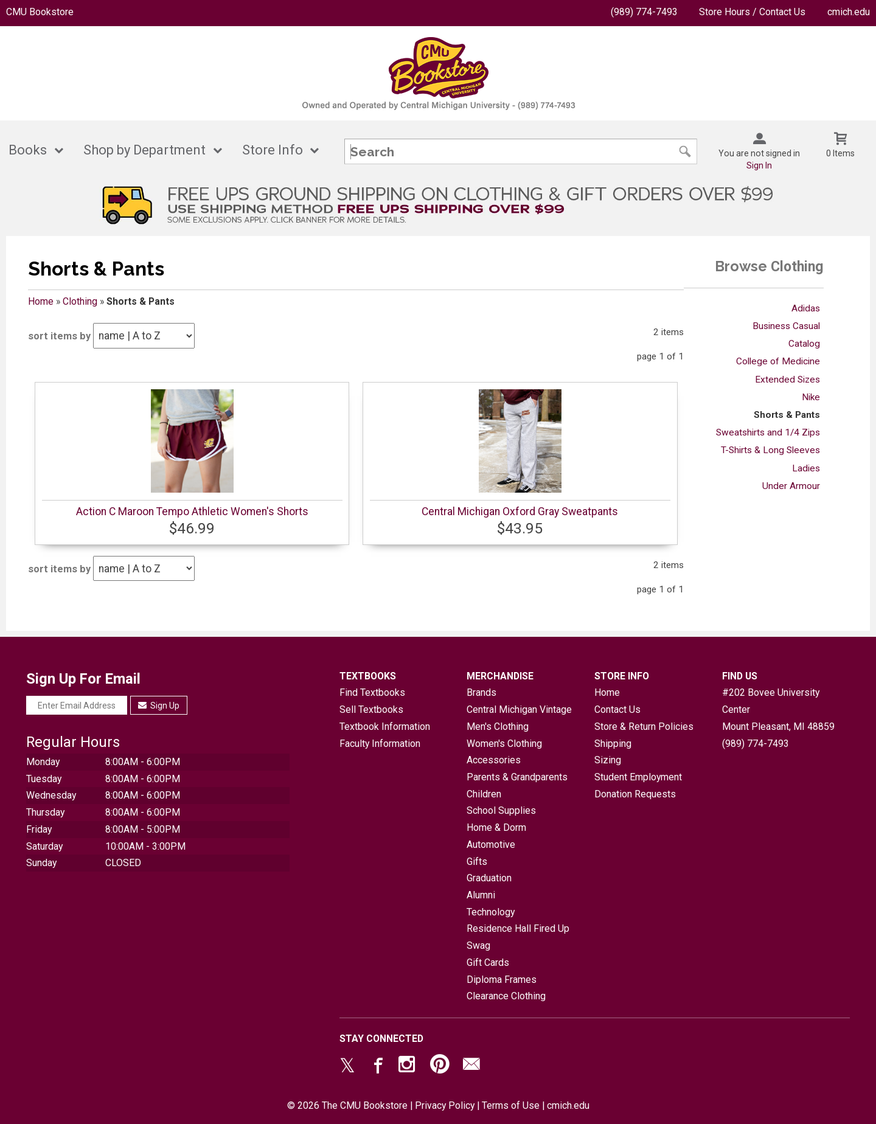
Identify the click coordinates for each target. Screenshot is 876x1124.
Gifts (477, 861)
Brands (481, 692)
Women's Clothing (504, 743)
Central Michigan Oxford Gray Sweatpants (520, 511)
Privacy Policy (444, 1105)
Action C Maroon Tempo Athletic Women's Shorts (192, 511)
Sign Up (159, 705)
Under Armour (791, 485)
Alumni (481, 895)
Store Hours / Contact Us (752, 12)
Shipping (612, 743)
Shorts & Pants (787, 414)
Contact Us (617, 709)
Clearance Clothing (506, 996)
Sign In (759, 165)
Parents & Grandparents (517, 777)
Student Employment (638, 777)
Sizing (607, 760)
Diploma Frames (502, 979)
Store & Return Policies (643, 726)
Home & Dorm (496, 827)
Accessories (494, 760)
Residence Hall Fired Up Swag (518, 937)
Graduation (489, 878)
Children (484, 794)
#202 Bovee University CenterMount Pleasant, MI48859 (778, 709)
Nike (811, 397)
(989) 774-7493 (644, 12)
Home (41, 301)
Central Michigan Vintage (519, 709)
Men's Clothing (498, 726)
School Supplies (501, 810)
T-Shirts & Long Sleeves (770, 450)
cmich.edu (848, 12)
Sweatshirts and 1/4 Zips (768, 432)
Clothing (80, 301)
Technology (491, 912)
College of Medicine (778, 361)
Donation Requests (635, 794)
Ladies (806, 468)
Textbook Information (384, 726)
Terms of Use (511, 1105)
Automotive (491, 844)
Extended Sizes (787, 379)
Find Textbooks (372, 692)
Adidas (805, 308)
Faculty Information (379, 743)
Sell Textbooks (371, 709)
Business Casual (786, 326)
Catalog (804, 343)
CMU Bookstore (40, 12)
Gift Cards (488, 962)
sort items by (59, 336)
